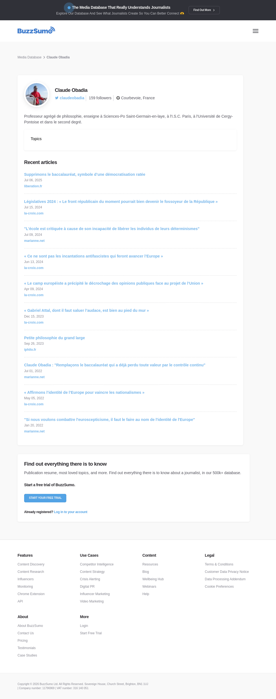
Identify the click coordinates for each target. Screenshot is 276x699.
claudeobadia (69, 98)
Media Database (29, 57)
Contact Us (26, 633)
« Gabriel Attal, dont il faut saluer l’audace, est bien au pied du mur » (86, 310)
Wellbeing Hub (153, 579)
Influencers (26, 579)
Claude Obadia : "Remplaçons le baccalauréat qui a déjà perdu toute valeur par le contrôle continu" (114, 365)
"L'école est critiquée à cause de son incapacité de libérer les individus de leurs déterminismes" (112, 229)
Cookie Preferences (219, 586)
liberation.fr (33, 186)
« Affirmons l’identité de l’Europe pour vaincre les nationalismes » (84, 392)
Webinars (149, 586)
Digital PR (87, 586)
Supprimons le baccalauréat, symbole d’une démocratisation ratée (84, 174)
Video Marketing (92, 601)
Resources (150, 564)
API (20, 601)
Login (84, 626)
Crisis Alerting (90, 579)
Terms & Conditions (219, 564)
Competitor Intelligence (97, 564)
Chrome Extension (31, 594)
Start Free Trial (91, 633)
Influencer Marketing (95, 594)
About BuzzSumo (30, 626)
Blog (146, 572)
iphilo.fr (30, 350)
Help (146, 594)
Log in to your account (70, 512)
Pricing (23, 641)
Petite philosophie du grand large (54, 338)
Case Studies (27, 655)
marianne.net (34, 241)
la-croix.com (34, 213)
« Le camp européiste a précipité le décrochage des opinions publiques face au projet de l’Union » (113, 283)
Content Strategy (92, 572)
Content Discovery (31, 564)
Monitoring (25, 586)
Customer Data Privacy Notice (227, 572)
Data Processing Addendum (225, 579)
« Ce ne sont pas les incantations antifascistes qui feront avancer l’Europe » (93, 256)
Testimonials (27, 648)
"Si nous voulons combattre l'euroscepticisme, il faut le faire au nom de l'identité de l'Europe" (109, 419)
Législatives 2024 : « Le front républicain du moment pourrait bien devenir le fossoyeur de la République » (121, 201)
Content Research (31, 572)
